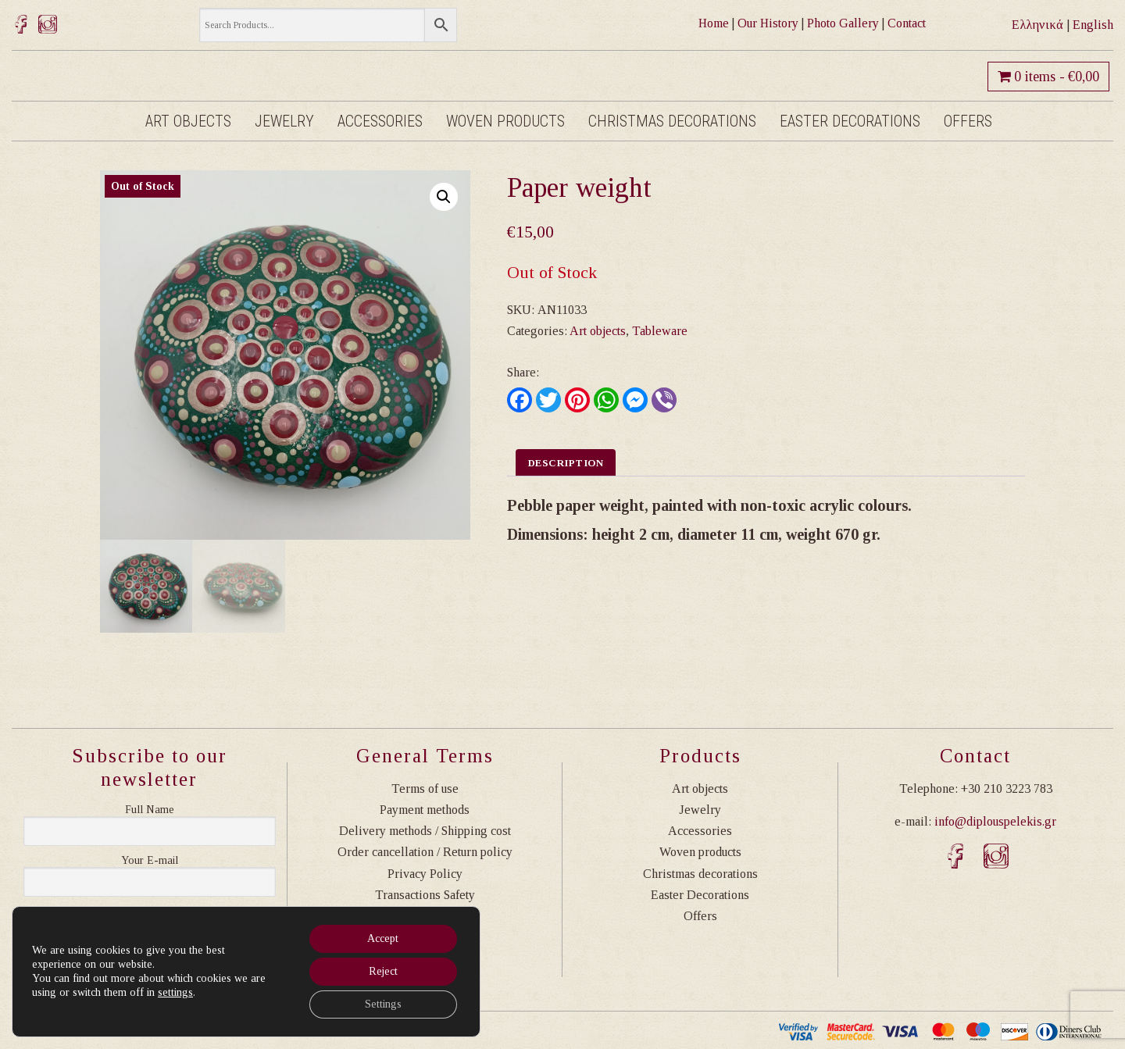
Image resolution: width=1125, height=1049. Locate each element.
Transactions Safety (425, 894)
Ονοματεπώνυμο (149, 810)
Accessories (380, 121)
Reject (383, 971)
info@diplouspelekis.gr (995, 821)
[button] (444, 197)
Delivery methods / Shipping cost (425, 830)
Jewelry (284, 121)
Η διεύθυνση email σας (149, 861)
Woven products (505, 121)
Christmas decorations (672, 121)
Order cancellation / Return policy (425, 851)
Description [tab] (566, 463)
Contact (907, 23)
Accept (382, 938)
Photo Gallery (843, 23)
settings (175, 992)
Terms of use (425, 788)
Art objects (188, 121)
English (1093, 24)
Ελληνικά (1037, 24)
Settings (383, 1004)
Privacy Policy (425, 873)
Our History (768, 23)
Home (713, 23)
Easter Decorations (850, 121)
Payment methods (425, 809)
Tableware (660, 330)
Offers (968, 121)
